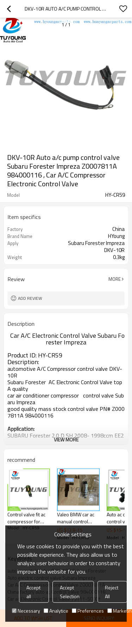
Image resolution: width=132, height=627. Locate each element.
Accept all (33, 592)
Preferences (88, 610)
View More (66, 439)
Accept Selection (70, 592)
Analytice (56, 610)
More (114, 279)
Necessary (26, 610)
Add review (30, 298)
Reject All (111, 592)
